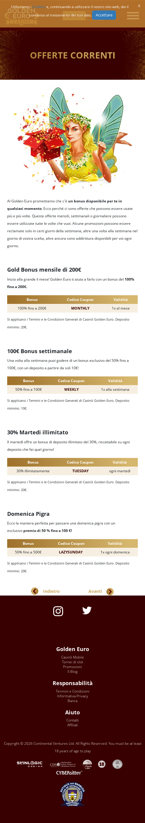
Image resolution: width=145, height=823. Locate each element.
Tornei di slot (72, 661)
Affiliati (72, 724)
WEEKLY (71, 389)
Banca (72, 700)
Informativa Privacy (72, 696)
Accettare (104, 15)
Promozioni (72, 666)
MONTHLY (80, 308)
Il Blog (72, 671)
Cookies (38, 6)
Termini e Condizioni (72, 691)
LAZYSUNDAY (71, 552)
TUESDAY (80, 470)
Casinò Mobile (72, 657)
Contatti (72, 720)
